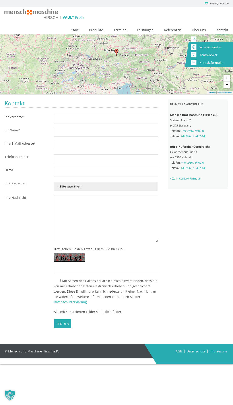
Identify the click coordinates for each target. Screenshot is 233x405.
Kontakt (222, 30)
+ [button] (227, 110)
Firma (9, 202)
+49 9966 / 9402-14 (193, 169)
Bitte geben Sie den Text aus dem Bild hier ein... (89, 281)
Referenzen (172, 30)
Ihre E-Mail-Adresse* (20, 176)
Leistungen (145, 30)
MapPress (212, 125)
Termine (120, 30)
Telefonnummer (17, 189)
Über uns (199, 30)
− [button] (226, 117)
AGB (179, 384)
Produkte (96, 30)
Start (74, 30)
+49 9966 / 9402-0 (37, 46)
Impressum (218, 384)
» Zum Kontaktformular (185, 211)
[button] (9, 395)
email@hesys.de (219, 3)
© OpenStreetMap (224, 125)
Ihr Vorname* (15, 149)
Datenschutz (195, 384)
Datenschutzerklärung (70, 334)
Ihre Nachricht (15, 230)
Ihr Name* (12, 163)
